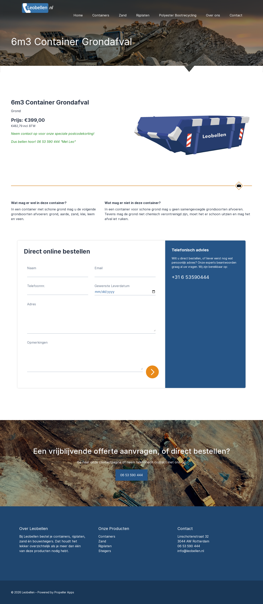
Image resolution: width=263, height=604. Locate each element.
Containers (100, 15)
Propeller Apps (64, 592)
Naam (31, 268)
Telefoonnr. (36, 286)
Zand (122, 15)
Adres (31, 304)
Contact (236, 15)
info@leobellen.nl (190, 551)
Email (99, 268)
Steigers (104, 551)
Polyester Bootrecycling (177, 15)
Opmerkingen (37, 342)
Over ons (213, 15)
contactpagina (110, 462)
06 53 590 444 (131, 475)
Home (78, 15)
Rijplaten (142, 15)
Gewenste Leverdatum (112, 286)
